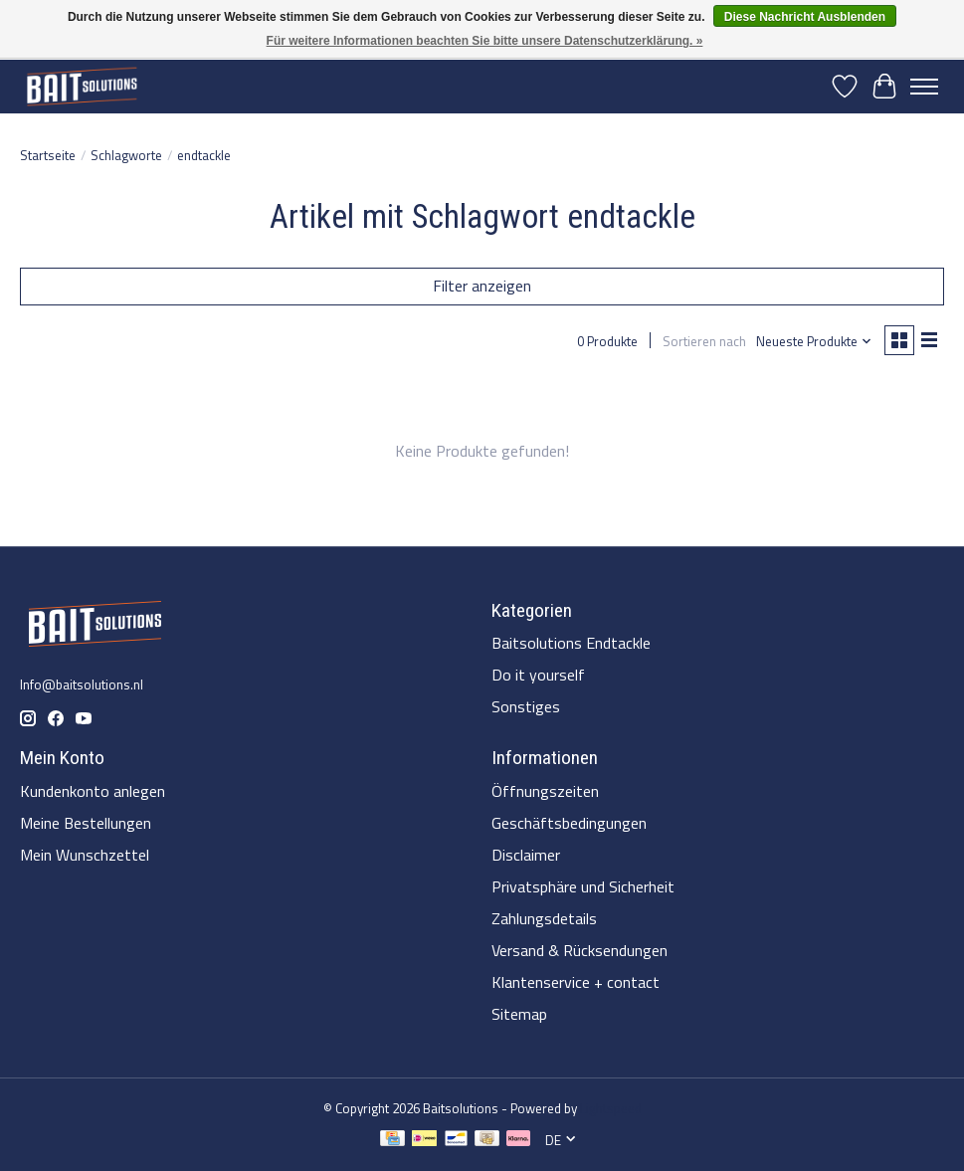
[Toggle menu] (924, 86)
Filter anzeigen (482, 285)
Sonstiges (525, 706)
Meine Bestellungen (85, 823)
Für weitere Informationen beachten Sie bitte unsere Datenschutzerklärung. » (485, 41)
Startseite (48, 155)
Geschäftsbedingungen (569, 823)
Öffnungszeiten (545, 791)
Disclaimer (525, 855)
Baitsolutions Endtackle (571, 643)
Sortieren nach (704, 341)
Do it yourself (538, 674)
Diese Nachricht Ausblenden (804, 17)
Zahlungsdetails (544, 918)
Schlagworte (126, 155)
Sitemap (519, 1014)
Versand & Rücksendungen (579, 950)
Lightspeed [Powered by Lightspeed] (611, 1108)
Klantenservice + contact (575, 982)
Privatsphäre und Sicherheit (583, 886)
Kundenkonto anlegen (92, 791)
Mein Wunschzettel (84, 855)
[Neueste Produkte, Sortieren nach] (814, 341)
